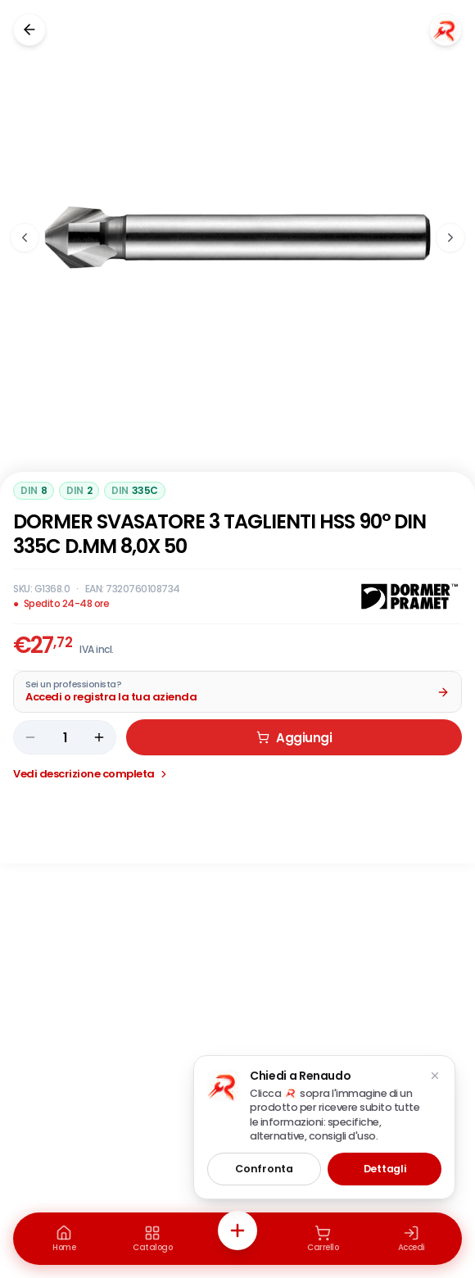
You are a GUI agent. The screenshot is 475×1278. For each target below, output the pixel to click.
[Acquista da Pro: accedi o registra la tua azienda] (237, 692)
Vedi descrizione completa (91, 774)
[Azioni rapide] (237, 1230)
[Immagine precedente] (24, 237)
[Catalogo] (152, 1239)
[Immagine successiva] (450, 237)
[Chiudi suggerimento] (434, 1075)
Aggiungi (294, 737)
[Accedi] (411, 1239)
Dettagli (385, 1169)
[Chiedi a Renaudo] (445, 29)
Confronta (263, 1169)
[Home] (64, 1239)
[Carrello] (323, 1239)
